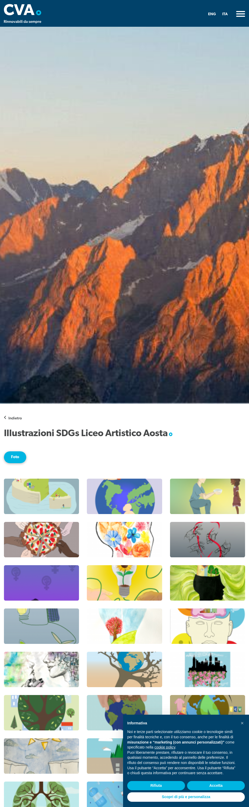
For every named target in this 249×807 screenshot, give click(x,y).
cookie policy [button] (165, 747)
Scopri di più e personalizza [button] (186, 797)
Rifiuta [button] (156, 785)
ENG (212, 14)
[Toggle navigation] (240, 13)
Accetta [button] (216, 785)
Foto (15, 457)
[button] (242, 723)
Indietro (15, 418)
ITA (225, 14)
